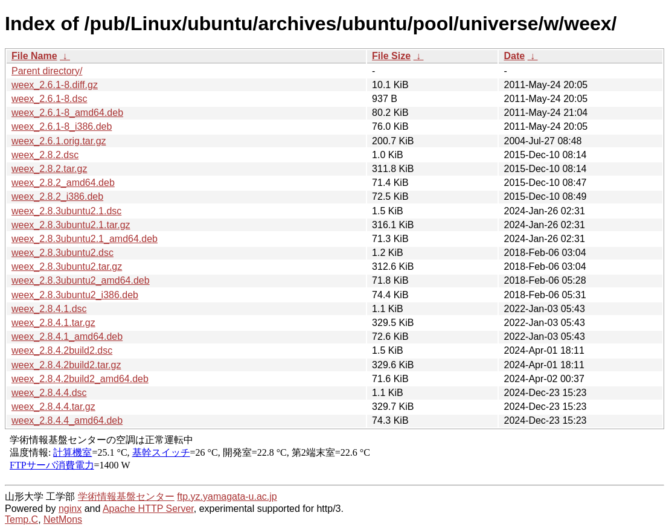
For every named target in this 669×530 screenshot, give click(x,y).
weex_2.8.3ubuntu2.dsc (62, 252)
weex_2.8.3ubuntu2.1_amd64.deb (84, 239)
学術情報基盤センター (126, 496)
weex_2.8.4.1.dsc (49, 309)
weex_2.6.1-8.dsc (49, 99)
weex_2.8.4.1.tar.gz (53, 323)
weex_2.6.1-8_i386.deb (61, 126)
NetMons (62, 519)
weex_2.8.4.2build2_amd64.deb (80, 379)
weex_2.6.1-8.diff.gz (54, 85)
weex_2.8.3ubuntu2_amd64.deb (80, 280)
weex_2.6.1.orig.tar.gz (58, 141)
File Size (391, 56)
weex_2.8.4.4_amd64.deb (67, 420)
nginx (70, 508)
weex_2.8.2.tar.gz (49, 169)
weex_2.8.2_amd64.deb (63, 182)
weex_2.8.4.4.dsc (49, 393)
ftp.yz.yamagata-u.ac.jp (227, 496)
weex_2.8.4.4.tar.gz (53, 406)
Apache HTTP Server (148, 508)
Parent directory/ (46, 71)
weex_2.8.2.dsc (44, 155)
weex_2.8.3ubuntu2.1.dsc (66, 211)
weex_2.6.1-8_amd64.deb (67, 112)
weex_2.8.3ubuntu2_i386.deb (74, 295)
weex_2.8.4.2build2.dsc (61, 350)
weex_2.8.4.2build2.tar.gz (66, 365)
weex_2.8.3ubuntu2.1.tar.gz (70, 225)
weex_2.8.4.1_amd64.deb (67, 336)
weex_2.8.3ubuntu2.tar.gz (66, 266)
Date (514, 56)
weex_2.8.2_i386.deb (57, 196)
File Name (34, 56)
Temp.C (21, 519)
